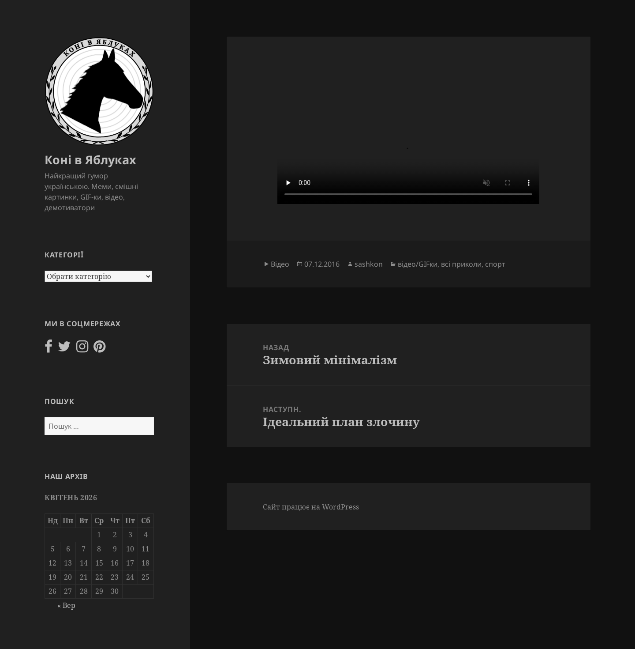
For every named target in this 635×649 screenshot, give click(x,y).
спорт (495, 264)
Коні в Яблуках (90, 159)
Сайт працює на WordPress (311, 507)
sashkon (369, 264)
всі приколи (461, 264)
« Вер (66, 605)
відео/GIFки (417, 264)
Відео (280, 264)
